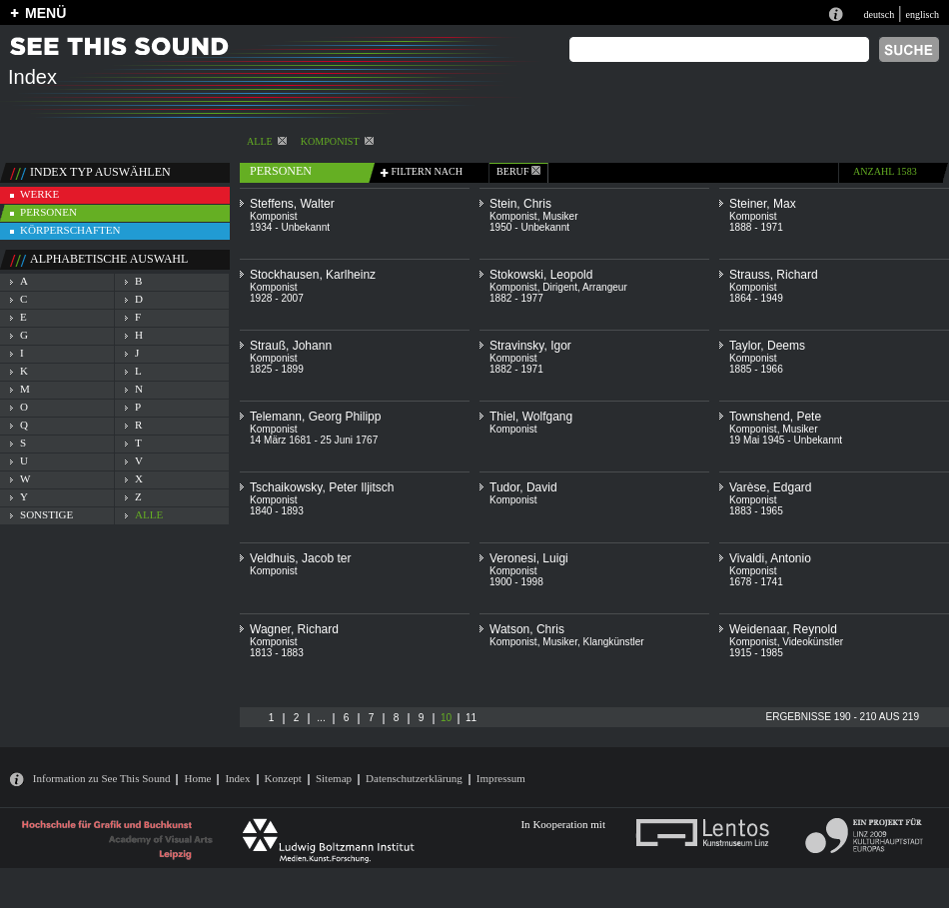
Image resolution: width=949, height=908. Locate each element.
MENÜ (45, 13)
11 (471, 717)
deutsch (878, 14)
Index (237, 778)
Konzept (283, 778)
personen (48, 212)
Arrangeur (604, 287)
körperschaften (70, 230)
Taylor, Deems (767, 346)
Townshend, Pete (775, 417)
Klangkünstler (613, 641)
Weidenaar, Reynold (783, 629)
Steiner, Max (762, 204)
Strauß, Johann (291, 346)
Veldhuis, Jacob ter (300, 558)
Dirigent (559, 287)
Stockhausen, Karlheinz (313, 275)
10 (446, 717)
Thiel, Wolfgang (530, 417)
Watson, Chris (526, 629)
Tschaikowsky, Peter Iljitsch (322, 487)
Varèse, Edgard (770, 487)
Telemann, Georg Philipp (315, 417)
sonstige (46, 514)
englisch (922, 14)
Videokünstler (812, 641)
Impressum (500, 778)
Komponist (337, 141)
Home (197, 778)
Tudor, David (523, 487)
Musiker (559, 216)
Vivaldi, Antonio (770, 558)
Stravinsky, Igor (530, 346)
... (321, 717)
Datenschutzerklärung (414, 778)
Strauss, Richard (773, 275)
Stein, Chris (520, 204)
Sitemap (334, 778)
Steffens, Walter (292, 204)
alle (267, 141)
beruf (518, 171)
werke (39, 194)
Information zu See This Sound (102, 778)
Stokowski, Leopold (540, 275)
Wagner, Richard (294, 629)
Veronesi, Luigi (528, 558)
